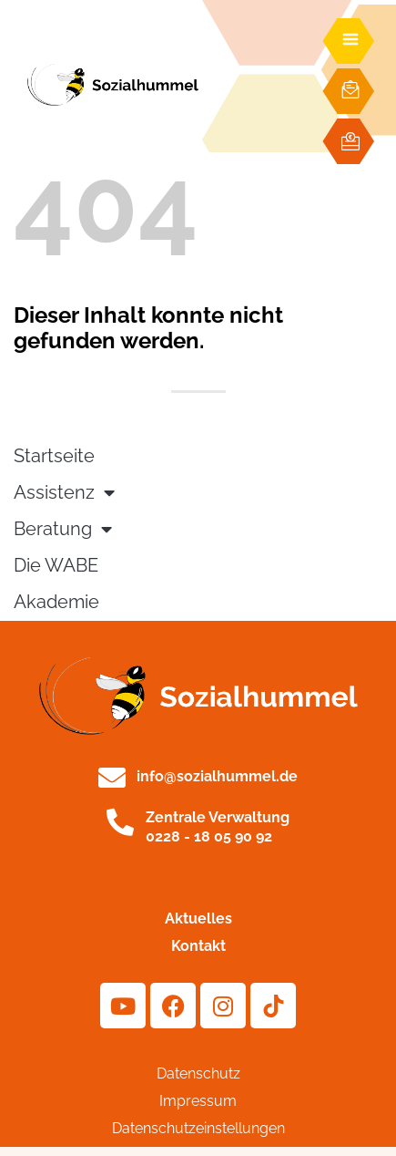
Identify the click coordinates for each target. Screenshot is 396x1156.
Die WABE (56, 565)
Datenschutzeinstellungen (198, 1128)
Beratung (63, 529)
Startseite (54, 456)
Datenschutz (198, 1073)
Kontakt (198, 946)
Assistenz (64, 493)
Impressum (198, 1101)
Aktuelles (198, 918)
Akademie (56, 602)
